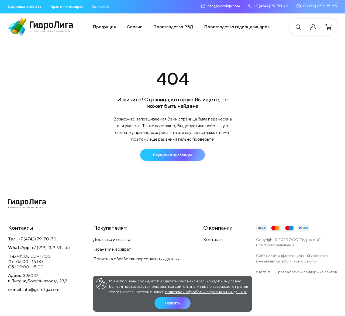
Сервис (134, 26)
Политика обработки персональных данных (136, 258)
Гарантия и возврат (66, 6)
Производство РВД (173, 26)
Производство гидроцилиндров (237, 26)
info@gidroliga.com (41, 289)
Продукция (104, 26)
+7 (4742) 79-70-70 (37, 239)
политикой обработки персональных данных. (206, 292)
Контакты (100, 6)
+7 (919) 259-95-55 (50, 247)
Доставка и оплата (24, 6)
